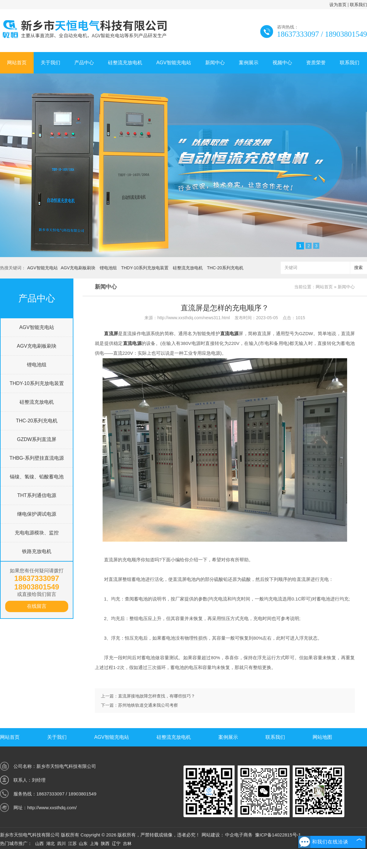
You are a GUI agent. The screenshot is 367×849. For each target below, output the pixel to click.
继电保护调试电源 (36, 514)
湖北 (50, 843)
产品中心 (84, 62)
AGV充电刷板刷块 (78, 267)
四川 (61, 843)
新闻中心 (215, 62)
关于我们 (50, 62)
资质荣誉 (316, 62)
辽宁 (116, 843)
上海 (94, 843)
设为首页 (338, 4)
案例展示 (248, 62)
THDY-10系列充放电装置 (145, 267)
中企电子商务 (239, 834)
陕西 (105, 843)
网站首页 (17, 62)
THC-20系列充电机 (225, 267)
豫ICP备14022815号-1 (278, 834)
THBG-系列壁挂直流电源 (36, 458)
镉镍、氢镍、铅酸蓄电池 (37, 476)
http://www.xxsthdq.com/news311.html (193, 317)
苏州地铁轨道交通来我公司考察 (148, 705)
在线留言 (36, 606)
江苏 (72, 843)
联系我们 (358, 4)
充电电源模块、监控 (37, 532)
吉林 (127, 843)
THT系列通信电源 (36, 495)
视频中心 (282, 62)
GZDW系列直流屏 (37, 439)
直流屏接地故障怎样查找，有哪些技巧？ (156, 696)
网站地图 (322, 737)
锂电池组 (108, 267)
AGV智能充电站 (173, 62)
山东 (83, 843)
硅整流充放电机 (125, 62)
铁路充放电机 (36, 551)
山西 (39, 843)
